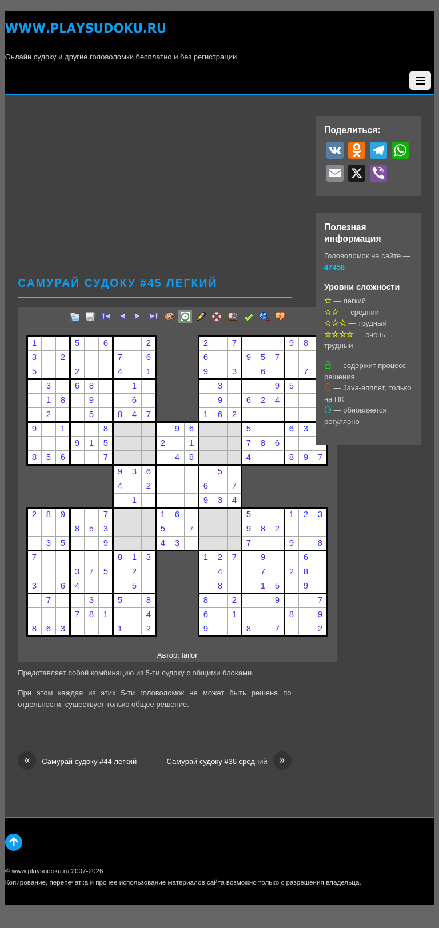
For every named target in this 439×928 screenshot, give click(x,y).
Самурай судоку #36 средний (228, 761)
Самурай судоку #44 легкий (77, 761)
